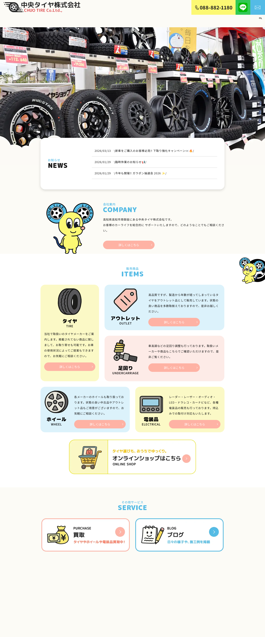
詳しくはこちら (129, 243)
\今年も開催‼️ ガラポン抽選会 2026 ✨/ (140, 170)
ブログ (251, 19)
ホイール (162, 19)
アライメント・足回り (216, 19)
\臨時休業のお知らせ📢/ (130, 159)
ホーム (121, 19)
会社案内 (135, 19)
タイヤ (148, 19)
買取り (239, 19)
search (260, 19)
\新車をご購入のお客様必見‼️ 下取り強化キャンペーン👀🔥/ (154, 148)
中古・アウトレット (185, 19)
